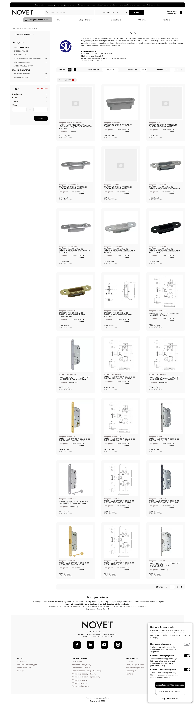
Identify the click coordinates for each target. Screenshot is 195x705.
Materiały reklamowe (81, 668)
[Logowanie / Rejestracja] (174, 12)
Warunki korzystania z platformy (86, 677)
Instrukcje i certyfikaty (81, 665)
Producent (17, 94)
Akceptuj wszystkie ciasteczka (170, 685)
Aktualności (22, 661)
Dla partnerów (86, 20)
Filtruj (40, 118)
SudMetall (126, 604)
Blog (59, 20)
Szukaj (137, 12)
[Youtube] (104, 645)
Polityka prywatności (135, 665)
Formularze (77, 661)
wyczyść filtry (41, 88)
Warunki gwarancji (80, 680)
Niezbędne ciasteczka (160, 644)
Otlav (118, 604)
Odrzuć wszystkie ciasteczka (170, 692)
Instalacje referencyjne (27, 665)
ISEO (81, 604)
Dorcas (75, 604)
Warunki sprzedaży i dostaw (84, 674)
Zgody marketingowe (81, 686)
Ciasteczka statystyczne (162, 655)
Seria (14, 98)
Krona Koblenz (90, 604)
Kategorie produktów (39, 20)
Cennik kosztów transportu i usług (86, 671)
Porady (20, 671)
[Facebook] (77, 645)
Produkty (27, 28)
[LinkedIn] (90, 645)
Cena (14, 105)
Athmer (68, 604)
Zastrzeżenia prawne (135, 668)
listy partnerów (153, 5)
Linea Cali (102, 604)
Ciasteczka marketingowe (163, 669)
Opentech (111, 604)
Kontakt (166, 20)
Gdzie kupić (116, 20)
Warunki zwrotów (79, 683)
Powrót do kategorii (25, 34)
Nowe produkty (24, 668)
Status (15, 101)
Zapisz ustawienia (170, 698)
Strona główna (16, 28)
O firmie (142, 20)
